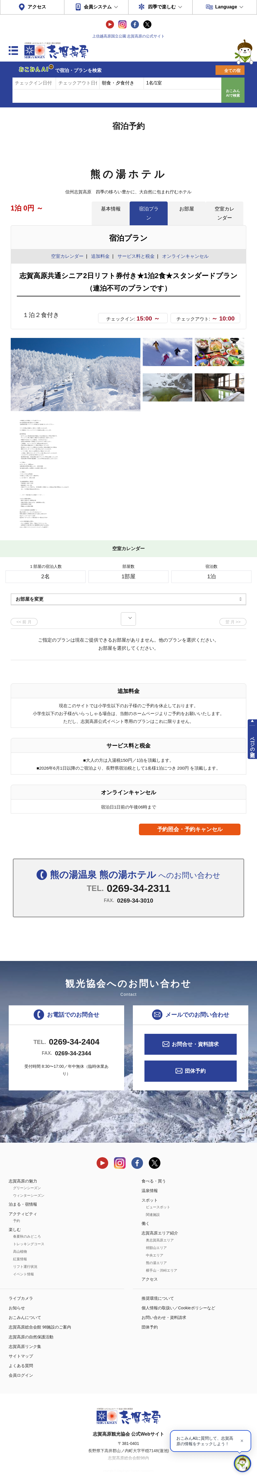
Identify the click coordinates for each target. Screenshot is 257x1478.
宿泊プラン (149, 213)
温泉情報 (150, 1180)
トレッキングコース (28, 1234)
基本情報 (111, 209)
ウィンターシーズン (28, 1185)
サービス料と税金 (136, 256)
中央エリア (154, 1245)
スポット (150, 1190)
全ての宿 (232, 70)
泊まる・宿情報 (23, 1194)
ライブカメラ (21, 1288)
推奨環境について (158, 1288)
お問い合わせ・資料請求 (164, 1307)
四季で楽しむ (162, 6)
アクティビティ (23, 1204)
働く (146, 1213)
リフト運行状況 (25, 1257)
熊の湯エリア (156, 1253)
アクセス (37, 6)
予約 (16, 1211)
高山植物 (20, 1242)
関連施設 (153, 1205)
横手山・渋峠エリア (161, 1260)
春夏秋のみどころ (27, 1227)
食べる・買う (154, 1171)
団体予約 (195, 1061)
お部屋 (186, 209)
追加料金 (100, 256)
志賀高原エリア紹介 (160, 1223)
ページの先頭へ (252, 744)
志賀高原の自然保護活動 (31, 1326)
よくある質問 (21, 1355)
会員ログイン (21, 1365)
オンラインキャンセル (184, 256)
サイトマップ (21, 1346)
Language (226, 6)
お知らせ (17, 1298)
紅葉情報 (20, 1249)
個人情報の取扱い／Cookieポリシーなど (178, 1298)
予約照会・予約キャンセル (190, 819)
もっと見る (219, 501)
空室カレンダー (224, 213)
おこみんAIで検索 (233, 93)
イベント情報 (23, 1264)
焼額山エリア (156, 1238)
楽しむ (15, 1219)
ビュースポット (158, 1197)
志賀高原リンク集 (25, 1336)
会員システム (98, 6)
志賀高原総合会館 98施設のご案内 (40, 1317)
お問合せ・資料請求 (195, 1034)
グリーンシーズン (27, 1178)
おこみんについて (25, 1307)
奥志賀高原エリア (160, 1230)
